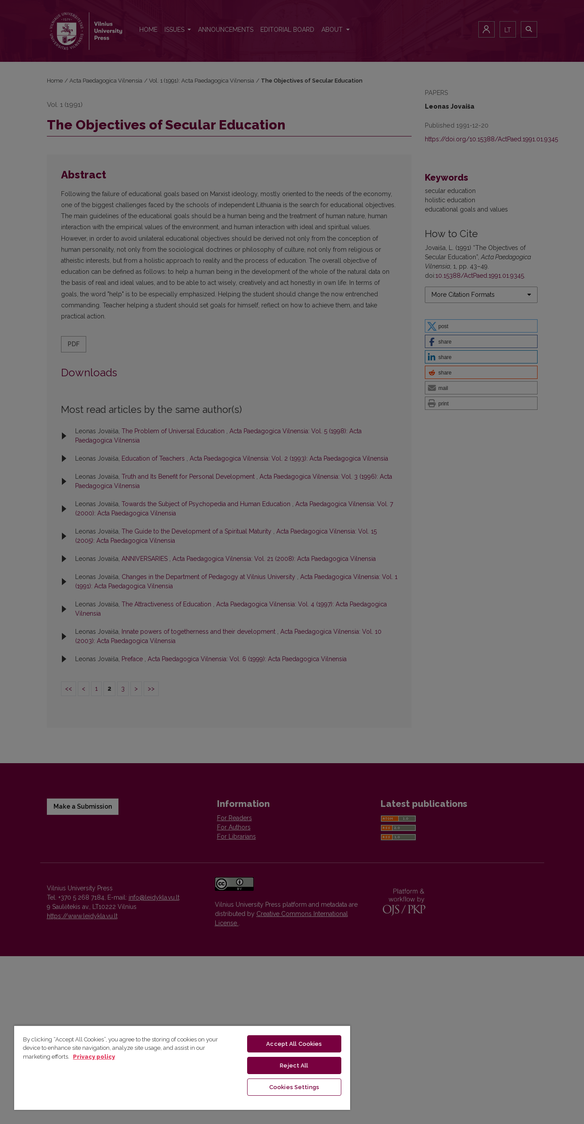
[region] (182, 1067)
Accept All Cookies (294, 1044)
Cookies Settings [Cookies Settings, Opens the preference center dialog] (294, 1087)
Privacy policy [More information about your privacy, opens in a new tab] (94, 1056)
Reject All (294, 1065)
